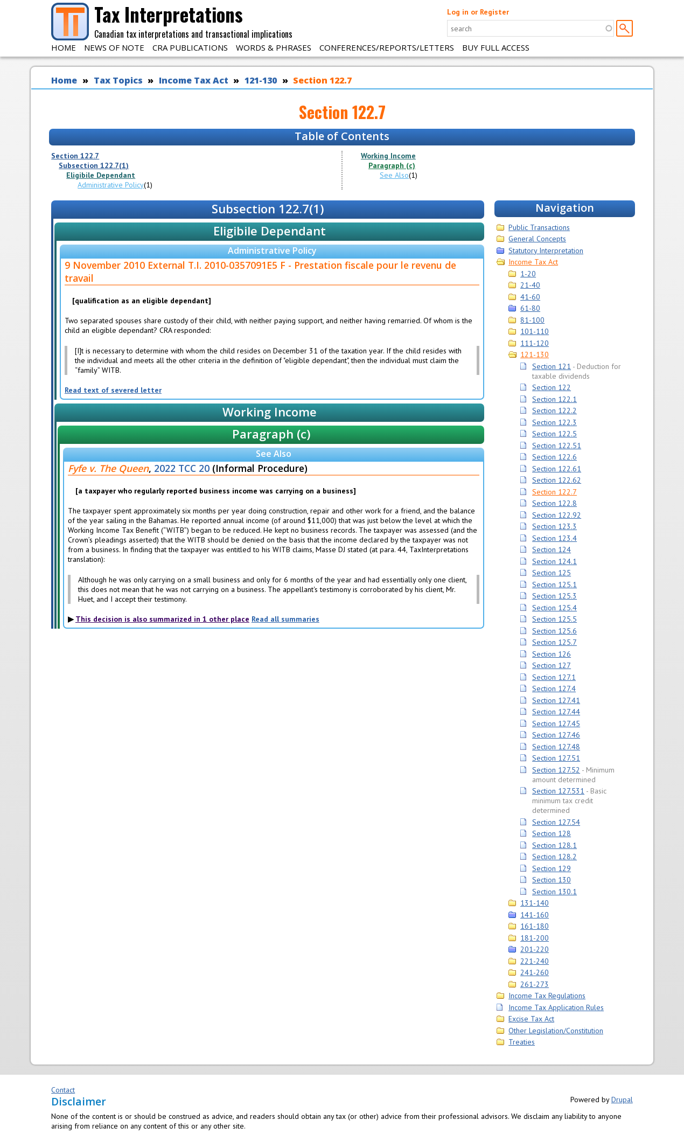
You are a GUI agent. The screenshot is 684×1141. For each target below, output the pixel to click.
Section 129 (551, 868)
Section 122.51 (556, 445)
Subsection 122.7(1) (94, 165)
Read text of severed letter (113, 390)
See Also (394, 175)
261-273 (534, 984)
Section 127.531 (558, 791)
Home (63, 47)
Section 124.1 (554, 561)
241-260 (534, 972)
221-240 (534, 961)
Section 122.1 (554, 399)
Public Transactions (539, 227)
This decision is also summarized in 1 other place (162, 619)
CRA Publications (190, 47)
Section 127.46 (556, 735)
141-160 (534, 915)
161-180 (534, 926)
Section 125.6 (554, 631)
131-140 (534, 903)
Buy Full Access (495, 47)
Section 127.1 (554, 677)
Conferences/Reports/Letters (386, 47)
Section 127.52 (556, 770)
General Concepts (537, 238)
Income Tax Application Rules (556, 1007)
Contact (63, 1090)
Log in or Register (478, 12)
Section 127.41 (556, 700)
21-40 (530, 285)
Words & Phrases (273, 47)
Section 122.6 (554, 457)
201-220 (534, 949)
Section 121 (551, 366)
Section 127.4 (554, 688)
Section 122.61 (556, 469)
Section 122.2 (554, 410)
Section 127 (551, 665)
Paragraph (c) (391, 165)
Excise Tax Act (531, 1019)
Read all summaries (285, 619)
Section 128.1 (554, 845)
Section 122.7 (322, 80)
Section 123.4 (554, 538)
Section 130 (551, 880)
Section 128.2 (554, 856)
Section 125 (551, 573)
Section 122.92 (556, 515)
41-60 (530, 297)
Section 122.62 (556, 480)
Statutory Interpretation (545, 250)
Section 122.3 (554, 422)
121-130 (261, 80)
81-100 (532, 320)
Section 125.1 (554, 584)
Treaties (521, 1042)
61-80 (530, 308)
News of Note (114, 47)
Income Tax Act (193, 80)
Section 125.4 (554, 608)
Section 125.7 (554, 642)
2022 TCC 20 (182, 468)
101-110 (534, 331)
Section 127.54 (556, 822)
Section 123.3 (554, 526)
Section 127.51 (556, 758)
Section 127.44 (556, 711)
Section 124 (551, 549)
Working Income (388, 156)
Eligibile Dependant (100, 175)
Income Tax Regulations (546, 995)
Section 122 (551, 387)
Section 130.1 (554, 891)
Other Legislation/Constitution (555, 1030)
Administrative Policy (111, 185)
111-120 (534, 343)
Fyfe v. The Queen (108, 468)
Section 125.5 (554, 619)
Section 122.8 (554, 503)
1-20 (528, 274)
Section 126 (551, 654)
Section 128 (551, 833)
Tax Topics (118, 80)
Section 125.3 (554, 596)
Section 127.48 (556, 747)
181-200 (534, 938)
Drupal (622, 1099)
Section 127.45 (556, 723)
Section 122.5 (554, 434)
